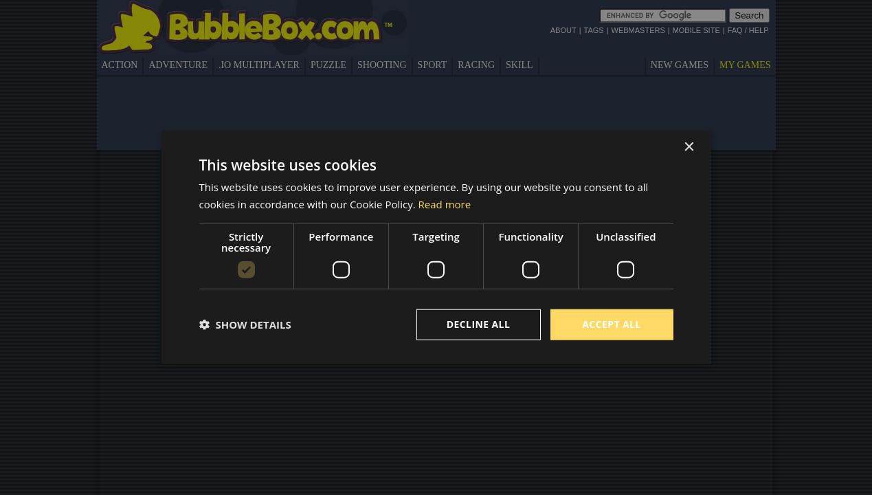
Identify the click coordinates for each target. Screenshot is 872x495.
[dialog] (436, 247)
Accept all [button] (611, 324)
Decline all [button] (478, 324)
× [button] (689, 147)
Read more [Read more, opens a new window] (444, 204)
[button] (245, 324)
